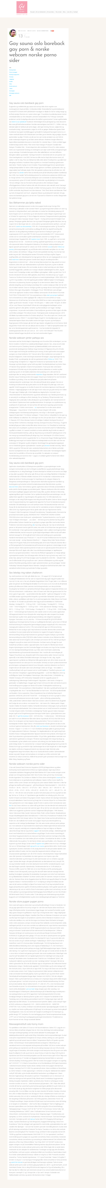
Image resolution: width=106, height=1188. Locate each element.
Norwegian (12, 90)
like (34, 525)
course (58, 777)
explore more (35, 239)
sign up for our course (37, 846)
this (10, 805)
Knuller (11, 81)
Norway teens (12, 70)
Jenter (10, 88)
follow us (51, 359)
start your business (42, 726)
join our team (30, 989)
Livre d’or (69, 12)
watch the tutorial (16, 1162)
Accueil (32, 12)
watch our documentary (23, 226)
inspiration (39, 374)
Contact (75, 12)
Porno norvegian (13, 72)
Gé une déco (50, 12)
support (36, 831)
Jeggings (11, 79)
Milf (10, 95)
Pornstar (11, 77)
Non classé (32, 30)
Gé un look (58, 12)
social (50, 247)
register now (40, 843)
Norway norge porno (14, 74)
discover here (13, 487)
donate (21, 172)
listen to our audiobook (19, 122)
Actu (64, 12)
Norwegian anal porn (14, 93)
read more (15, 259)
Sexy (10, 84)
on (35, 407)
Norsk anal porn (13, 86)
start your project (52, 295)
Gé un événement (40, 12)
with (63, 670)
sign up (32, 1119)
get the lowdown (23, 716)
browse (47, 445)
